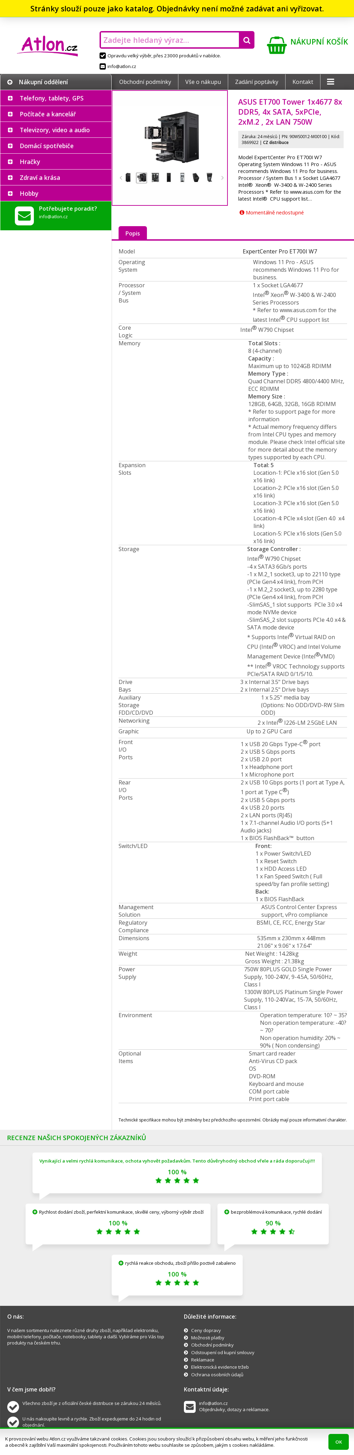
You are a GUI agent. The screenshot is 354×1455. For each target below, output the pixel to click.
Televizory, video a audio (55, 130)
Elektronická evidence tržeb (220, 1367)
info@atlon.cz (118, 66)
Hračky (30, 161)
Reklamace (202, 1360)
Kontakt (302, 82)
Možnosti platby (207, 1337)
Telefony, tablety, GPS (52, 98)
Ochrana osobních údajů (217, 1374)
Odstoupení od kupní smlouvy (222, 1352)
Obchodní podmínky (145, 82)
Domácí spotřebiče (47, 146)
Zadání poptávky (256, 82)
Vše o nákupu (203, 82)
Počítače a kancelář (48, 114)
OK (338, 1442)
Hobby (29, 193)
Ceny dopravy (206, 1330)
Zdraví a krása (40, 177)
